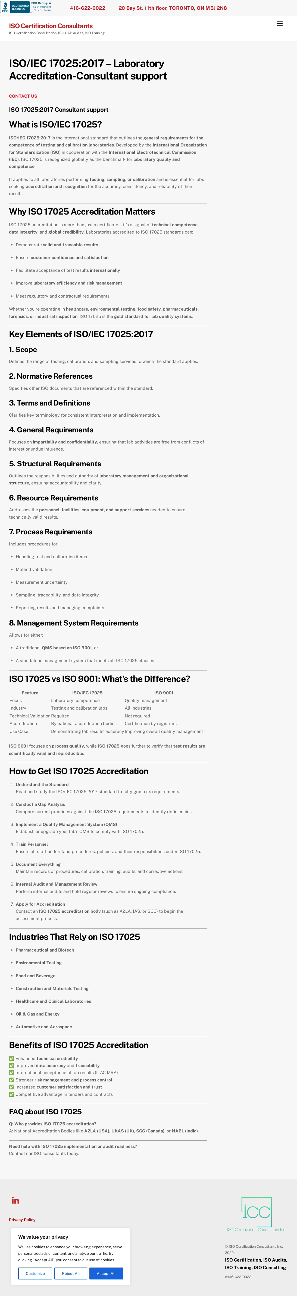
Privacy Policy (22, 1220)
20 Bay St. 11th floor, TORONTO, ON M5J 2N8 (173, 8)
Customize (35, 1273)
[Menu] (279, 23)
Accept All (106, 1273)
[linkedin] (16, 1200)
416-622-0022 (87, 8)
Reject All (71, 1273)
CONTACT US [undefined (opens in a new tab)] (23, 96)
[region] (70, 1256)
